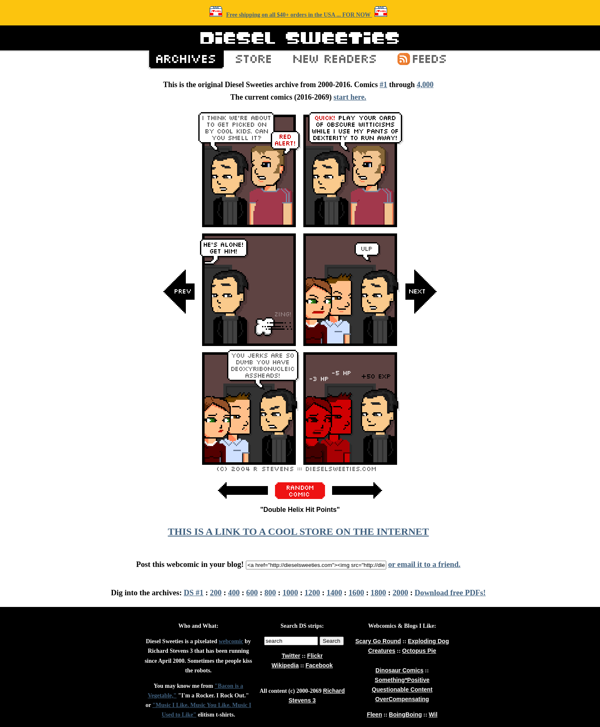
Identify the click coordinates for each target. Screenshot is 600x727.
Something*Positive (402, 680)
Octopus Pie (419, 650)
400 (234, 592)
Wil (433, 714)
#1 (383, 84)
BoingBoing (405, 714)
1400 (334, 592)
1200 (312, 592)
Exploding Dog (428, 641)
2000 (400, 592)
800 (270, 592)
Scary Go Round (378, 641)
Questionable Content (402, 689)
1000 (290, 592)
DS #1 (193, 592)
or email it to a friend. (424, 564)
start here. (349, 97)
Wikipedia (285, 665)
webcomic (231, 641)
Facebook (318, 665)
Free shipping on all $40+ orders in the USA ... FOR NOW (299, 15)
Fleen (374, 714)
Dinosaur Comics (399, 670)
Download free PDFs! (450, 592)
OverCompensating (402, 699)
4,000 (425, 84)
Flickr (314, 655)
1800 (378, 592)
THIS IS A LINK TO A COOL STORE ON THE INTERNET (298, 531)
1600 (356, 592)
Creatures (381, 650)
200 (216, 592)
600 (252, 592)
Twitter (291, 655)
